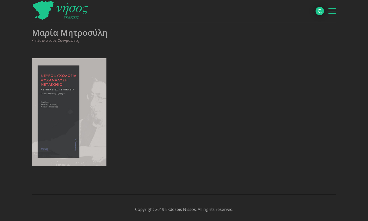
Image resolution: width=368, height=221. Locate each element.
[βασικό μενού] (332, 11)
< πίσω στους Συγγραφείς (55, 40)
